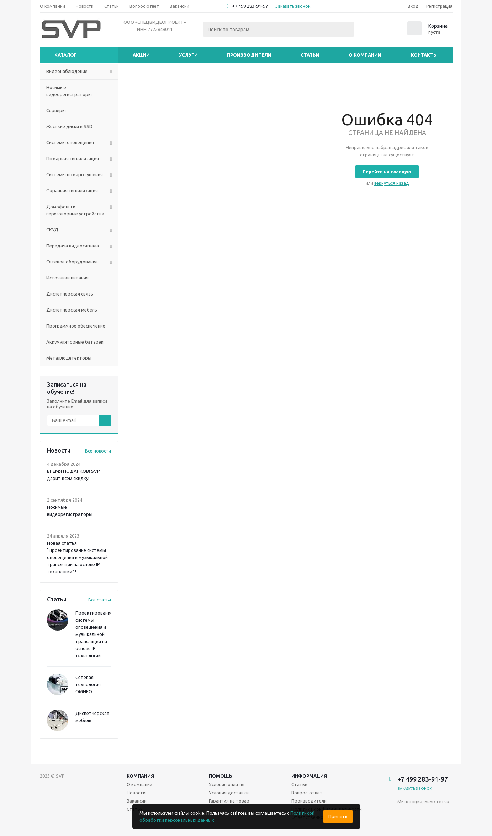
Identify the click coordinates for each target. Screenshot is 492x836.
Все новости (98, 451)
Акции (141, 54)
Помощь (220, 775)
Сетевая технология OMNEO (88, 684)
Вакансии (137, 800)
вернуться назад (391, 183)
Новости (136, 792)
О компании (365, 54)
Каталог (65, 54)
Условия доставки (229, 792)
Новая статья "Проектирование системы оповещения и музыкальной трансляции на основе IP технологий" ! (77, 557)
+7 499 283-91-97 (250, 6)
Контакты (424, 54)
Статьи (310, 54)
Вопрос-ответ (307, 792)
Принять (338, 816)
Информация (309, 775)
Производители (249, 54)
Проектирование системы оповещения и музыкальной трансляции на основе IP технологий (94, 634)
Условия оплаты (226, 784)
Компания (140, 775)
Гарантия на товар (229, 800)
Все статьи (99, 599)
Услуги (188, 54)
